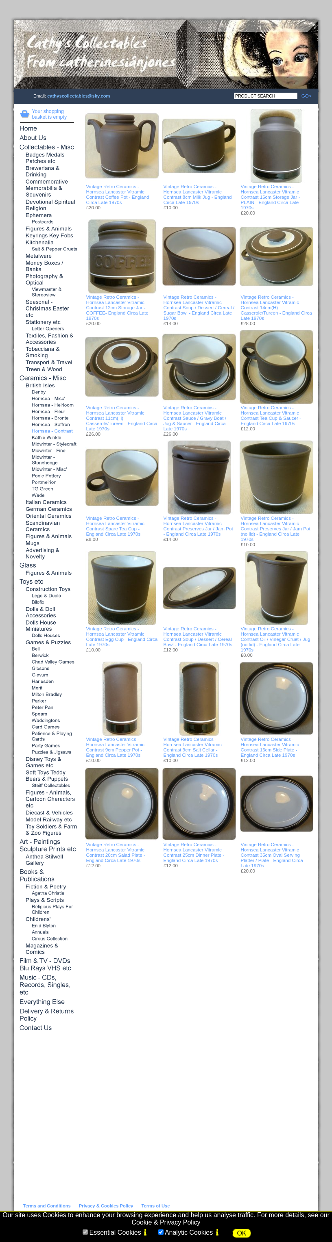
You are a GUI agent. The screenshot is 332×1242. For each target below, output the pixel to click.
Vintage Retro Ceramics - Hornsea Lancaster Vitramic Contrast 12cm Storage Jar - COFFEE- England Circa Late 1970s (117, 307)
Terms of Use (155, 1205)
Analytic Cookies (189, 1232)
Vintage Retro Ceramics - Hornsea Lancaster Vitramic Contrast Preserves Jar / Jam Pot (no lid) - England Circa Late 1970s (275, 528)
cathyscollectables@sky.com (78, 95)
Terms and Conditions (47, 1205)
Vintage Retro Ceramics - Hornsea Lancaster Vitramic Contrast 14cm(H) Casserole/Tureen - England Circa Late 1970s (276, 307)
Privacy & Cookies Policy (106, 1205)
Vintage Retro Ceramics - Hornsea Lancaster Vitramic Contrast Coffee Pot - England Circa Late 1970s (117, 194)
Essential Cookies (115, 1232)
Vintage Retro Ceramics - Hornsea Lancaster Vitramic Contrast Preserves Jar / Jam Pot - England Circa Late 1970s (198, 525)
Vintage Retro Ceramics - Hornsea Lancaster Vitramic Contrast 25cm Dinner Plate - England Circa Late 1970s (194, 852)
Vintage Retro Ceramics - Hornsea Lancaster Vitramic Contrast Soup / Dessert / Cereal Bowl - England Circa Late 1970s (198, 636)
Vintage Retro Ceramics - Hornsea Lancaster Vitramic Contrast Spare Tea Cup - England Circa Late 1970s (115, 525)
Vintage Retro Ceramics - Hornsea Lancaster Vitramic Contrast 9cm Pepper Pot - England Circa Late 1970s (115, 747)
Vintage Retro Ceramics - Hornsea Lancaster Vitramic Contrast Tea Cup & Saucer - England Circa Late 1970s (271, 415)
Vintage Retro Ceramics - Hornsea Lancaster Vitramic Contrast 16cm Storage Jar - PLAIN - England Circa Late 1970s (270, 197)
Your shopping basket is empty (49, 114)
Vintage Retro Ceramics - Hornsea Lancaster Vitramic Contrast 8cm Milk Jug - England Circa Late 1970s (198, 194)
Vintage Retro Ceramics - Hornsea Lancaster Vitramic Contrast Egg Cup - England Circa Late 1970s (122, 636)
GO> (304, 95)
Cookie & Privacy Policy (166, 1222)
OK (241, 1233)
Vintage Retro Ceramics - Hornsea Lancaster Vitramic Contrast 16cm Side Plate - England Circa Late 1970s (270, 747)
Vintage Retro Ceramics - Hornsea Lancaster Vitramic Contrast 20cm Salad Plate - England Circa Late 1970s (115, 852)
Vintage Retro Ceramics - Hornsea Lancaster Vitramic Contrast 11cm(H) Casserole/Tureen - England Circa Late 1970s (121, 418)
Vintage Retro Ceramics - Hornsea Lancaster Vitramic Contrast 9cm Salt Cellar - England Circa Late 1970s (193, 747)
